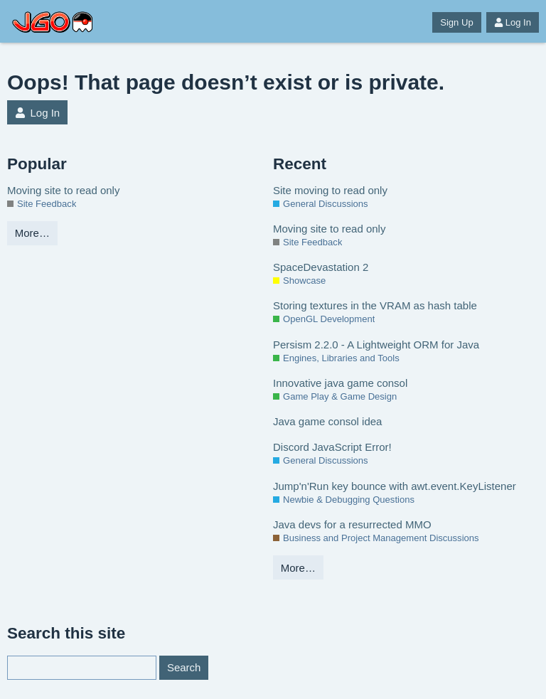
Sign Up (456, 22)
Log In (512, 22)
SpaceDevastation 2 (320, 267)
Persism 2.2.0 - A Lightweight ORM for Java (376, 344)
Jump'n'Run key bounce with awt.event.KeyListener (394, 486)
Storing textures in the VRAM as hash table (375, 305)
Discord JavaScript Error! (332, 447)
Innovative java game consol (340, 383)
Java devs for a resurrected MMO (352, 524)
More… (32, 233)
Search (184, 667)
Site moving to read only (330, 190)
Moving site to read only (63, 190)
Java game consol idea (327, 421)
